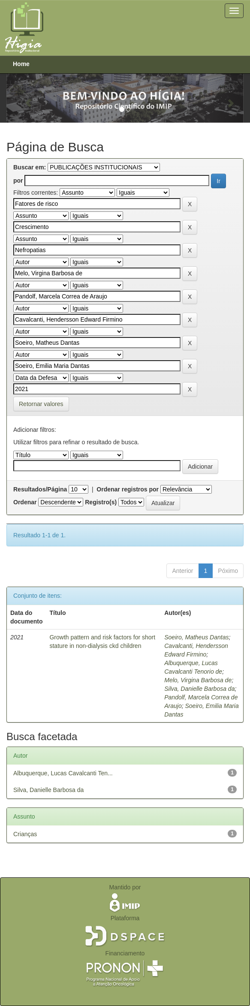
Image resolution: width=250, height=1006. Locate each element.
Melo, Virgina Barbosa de (198, 680)
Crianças (25, 834)
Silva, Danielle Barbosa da (199, 688)
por (18, 180)
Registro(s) (101, 502)
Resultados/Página (40, 489)
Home (21, 63)
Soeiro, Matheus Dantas (196, 637)
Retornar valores (41, 404)
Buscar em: (29, 167)
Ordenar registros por (127, 489)
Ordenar (24, 502)
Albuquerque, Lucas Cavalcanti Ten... (63, 773)
